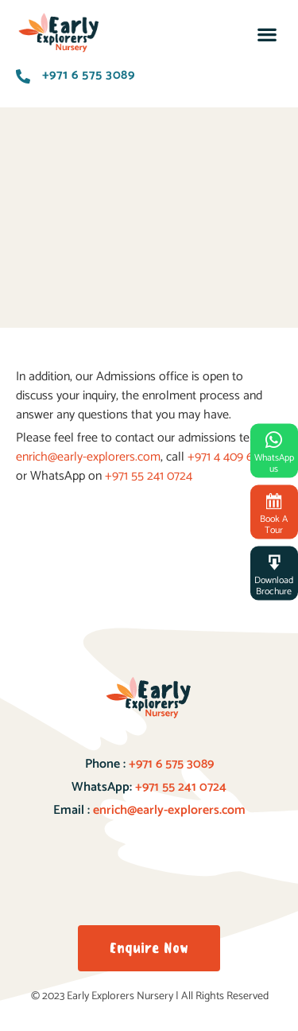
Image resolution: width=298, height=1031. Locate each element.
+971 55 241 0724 (148, 476)
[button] (266, 34)
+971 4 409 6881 (228, 457)
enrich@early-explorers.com (88, 457)
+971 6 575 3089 (170, 764)
